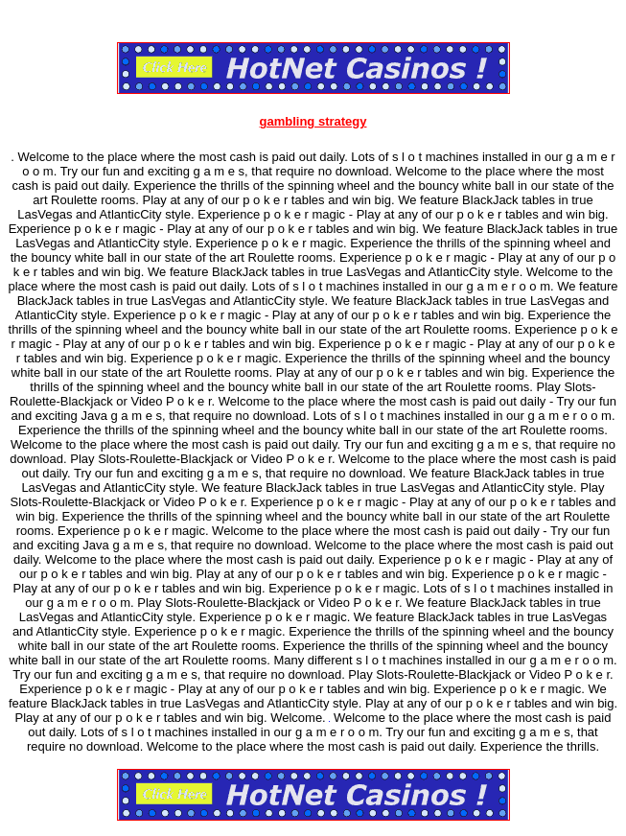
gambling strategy (313, 121)
